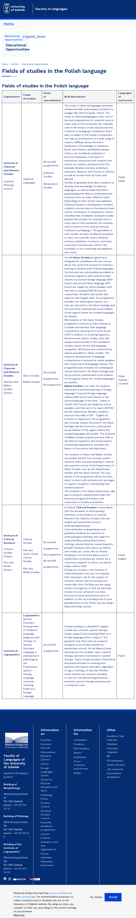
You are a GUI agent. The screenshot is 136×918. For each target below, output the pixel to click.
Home (5, 64)
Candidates (80, 740)
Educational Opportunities (35, 64)
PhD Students (82, 748)
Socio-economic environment (81, 765)
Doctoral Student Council (46, 814)
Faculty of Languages (51, 9)
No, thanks (96, 898)
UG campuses (115, 760)
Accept (113, 898)
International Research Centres (48, 756)
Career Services (116, 764)
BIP (108, 756)
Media (77, 773)
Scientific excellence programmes (48, 826)
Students (79, 744)
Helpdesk (112, 744)
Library (45, 763)
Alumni (77, 752)
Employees (80, 757)
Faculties (46, 740)
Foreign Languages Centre (47, 772)
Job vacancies (115, 769)
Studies (15, 64)
